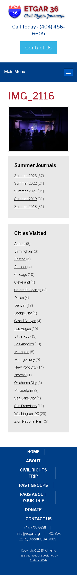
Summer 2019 (25, 199)
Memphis (21, 352)
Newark (20, 375)
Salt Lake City (25, 398)
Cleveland (22, 282)
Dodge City (23, 313)
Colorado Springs (27, 290)
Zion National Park (28, 421)
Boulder (20, 267)
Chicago (20, 274)
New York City (25, 367)
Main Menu (14, 71)
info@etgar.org (28, 533)
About (33, 460)
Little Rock (22, 336)
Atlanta (19, 243)
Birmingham (23, 251)
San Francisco (25, 406)
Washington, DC (26, 413)
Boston (20, 259)
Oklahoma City (25, 383)
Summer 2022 (25, 183)
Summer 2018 (25, 206)
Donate (33, 509)
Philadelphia (23, 390)
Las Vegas (22, 328)
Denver (20, 305)
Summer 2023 (25, 175)
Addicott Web (38, 560)
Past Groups (33, 485)
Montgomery (24, 359)
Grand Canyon (25, 321)
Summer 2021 (25, 191)
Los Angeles (24, 344)
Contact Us (38, 48)
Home (33, 451)
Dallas (19, 298)
